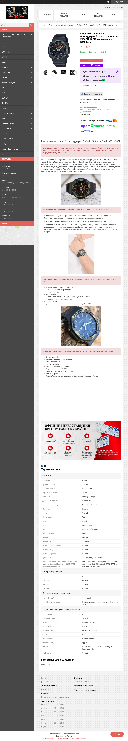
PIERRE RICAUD (7, 128)
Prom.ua (76, 734)
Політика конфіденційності (77, 738)
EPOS (4, 93)
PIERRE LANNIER (8, 123)
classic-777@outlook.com (11, 197)
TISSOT (4, 154)
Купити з (91, 65)
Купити (91, 60)
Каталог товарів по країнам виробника (13, 35)
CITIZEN (4, 77)
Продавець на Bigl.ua (64, 736)
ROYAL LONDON (8, 139)
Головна (46, 15)
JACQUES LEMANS (8, 108)
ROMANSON (6, 133)
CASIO (4, 41)
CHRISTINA (6, 72)
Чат (117, 734)
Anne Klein (6, 62)
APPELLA (5, 57)
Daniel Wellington (8, 82)
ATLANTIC (5, 67)
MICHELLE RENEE (8, 113)
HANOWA (5, 103)
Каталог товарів (63, 15)
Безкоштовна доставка (93, 94)
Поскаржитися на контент (57, 738)
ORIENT (4, 118)
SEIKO (4, 144)
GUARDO (5, 98)
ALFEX (4, 47)
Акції (82, 15)
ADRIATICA (6, 52)
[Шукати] (31, 25)
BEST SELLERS (98, 15)
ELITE (3, 87)
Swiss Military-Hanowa (10, 149)
